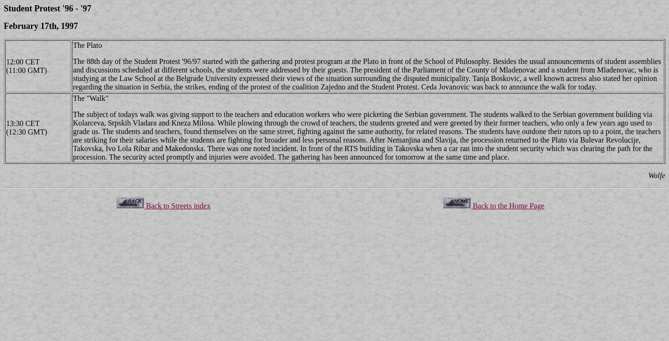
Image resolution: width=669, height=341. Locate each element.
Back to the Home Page (493, 206)
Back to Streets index (163, 206)
